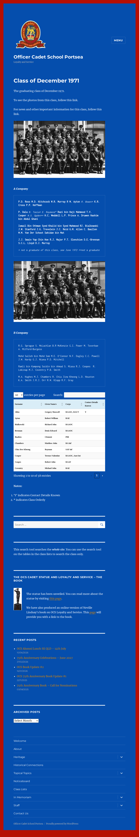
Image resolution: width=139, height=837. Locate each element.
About (18, 752)
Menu (118, 40)
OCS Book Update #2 (30, 670)
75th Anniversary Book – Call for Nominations (47, 689)
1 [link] (69, 479)
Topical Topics (22, 776)
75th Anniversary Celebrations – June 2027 (45, 661)
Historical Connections (28, 768)
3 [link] (80, 479)
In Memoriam (22, 800)
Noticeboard (22, 784)
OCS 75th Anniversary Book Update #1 (41, 679)
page (93, 615)
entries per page (34, 395)
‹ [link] (63, 479)
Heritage (19, 760)
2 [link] (74, 479)
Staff (16, 808)
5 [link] (91, 479)
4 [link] (86, 479)
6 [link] (97, 479)
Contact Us (21, 816)
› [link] (102, 479)
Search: (58, 395)
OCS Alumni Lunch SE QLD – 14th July (41, 652)
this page (55, 602)
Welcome (20, 744)
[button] (40, 404)
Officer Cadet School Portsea (48, 57)
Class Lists (20, 792)
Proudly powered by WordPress (62, 827)
